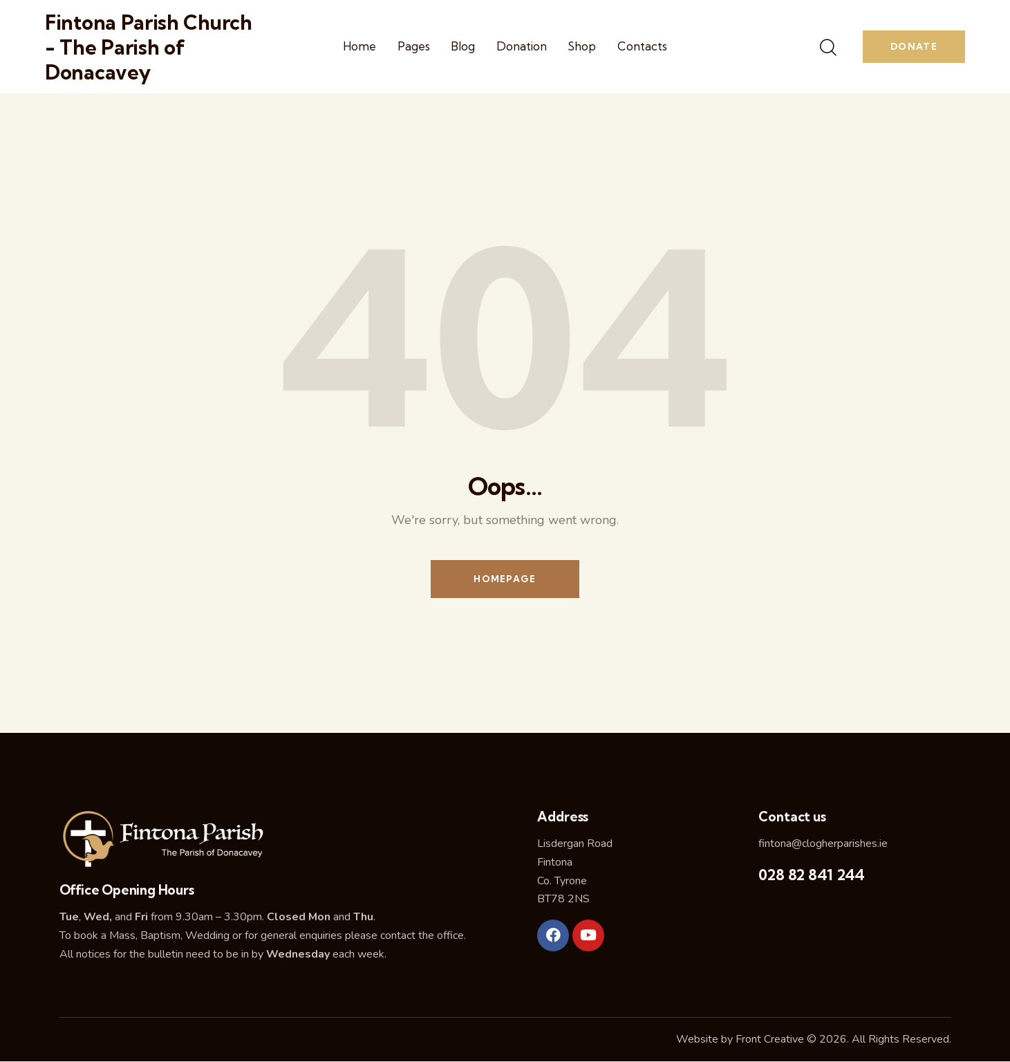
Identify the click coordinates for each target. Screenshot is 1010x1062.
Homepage (505, 578)
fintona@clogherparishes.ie (823, 843)
